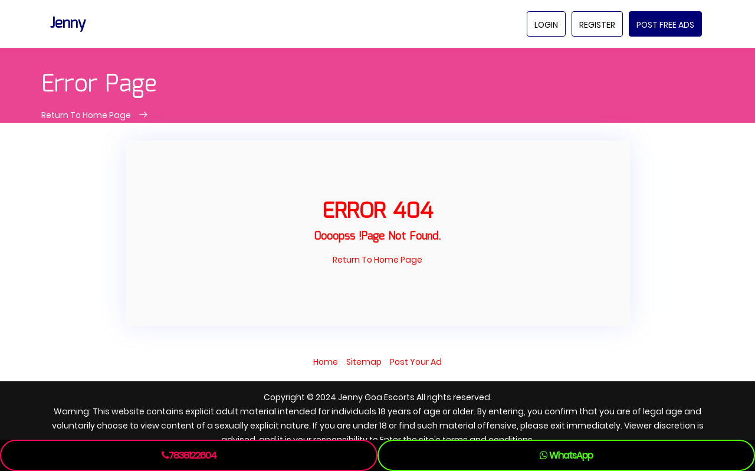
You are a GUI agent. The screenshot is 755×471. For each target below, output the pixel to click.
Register (597, 25)
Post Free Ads (665, 25)
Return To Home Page (87, 115)
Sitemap (364, 362)
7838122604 (189, 455)
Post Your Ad (416, 362)
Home (325, 362)
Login (546, 25)
